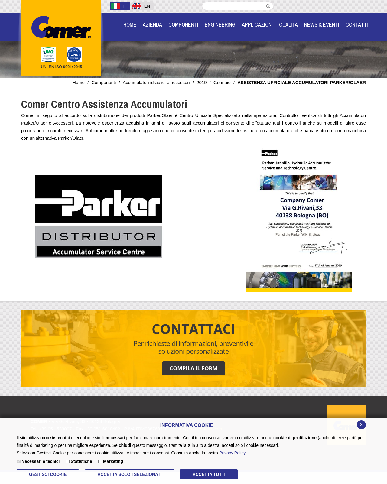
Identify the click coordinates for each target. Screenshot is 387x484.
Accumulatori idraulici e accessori (156, 82)
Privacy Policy (232, 452)
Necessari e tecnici (40, 461)
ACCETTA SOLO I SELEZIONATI (129, 474)
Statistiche (81, 461)
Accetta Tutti (209, 474)
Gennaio (222, 82)
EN (141, 6)
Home (79, 82)
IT (118, 6)
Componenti (103, 82)
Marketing (113, 461)
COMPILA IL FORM (193, 368)
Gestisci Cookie (48, 474)
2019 (202, 82)
